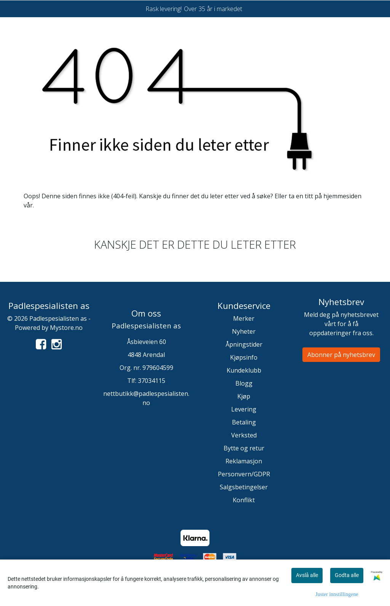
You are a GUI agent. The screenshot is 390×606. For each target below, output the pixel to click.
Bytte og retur (244, 448)
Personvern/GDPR (244, 474)
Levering (243, 409)
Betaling (244, 422)
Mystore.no (66, 327)
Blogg (244, 383)
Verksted (244, 435)
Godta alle (347, 575)
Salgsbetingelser (244, 487)
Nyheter (244, 331)
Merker (243, 318)
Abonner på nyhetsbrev (341, 354)
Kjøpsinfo (243, 357)
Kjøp (243, 396)
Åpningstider (243, 344)
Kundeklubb (244, 370)
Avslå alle (307, 575)
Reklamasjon (243, 461)
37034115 (151, 380)
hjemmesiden (342, 196)
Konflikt (244, 500)
